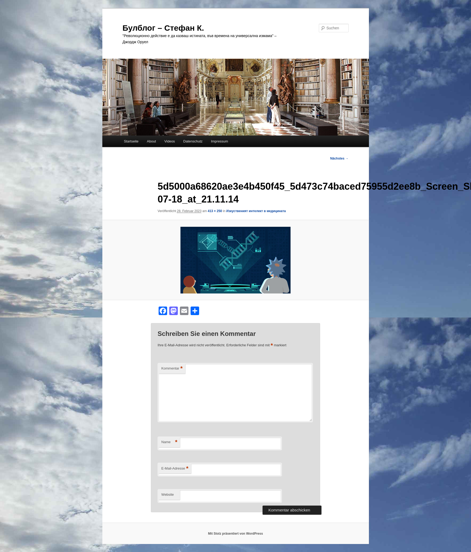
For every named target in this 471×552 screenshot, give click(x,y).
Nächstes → (339, 158)
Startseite (131, 141)
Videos (169, 141)
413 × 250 (215, 211)
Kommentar (172, 368)
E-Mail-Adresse (174, 468)
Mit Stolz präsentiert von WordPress (235, 533)
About (151, 141)
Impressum (219, 141)
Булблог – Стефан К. (163, 27)
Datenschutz (193, 141)
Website (167, 495)
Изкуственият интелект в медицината (256, 211)
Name (169, 442)
